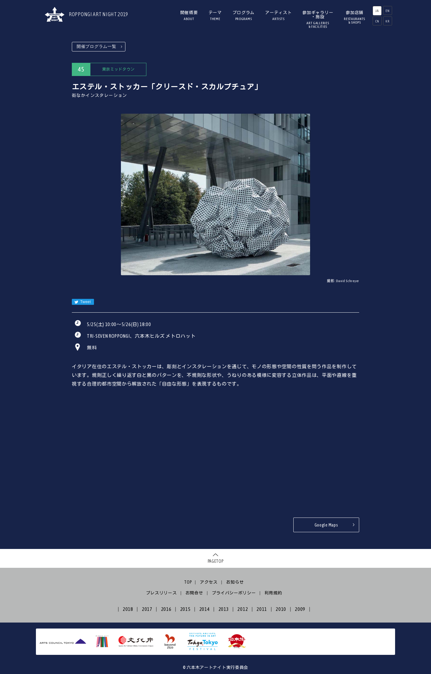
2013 (223, 609)
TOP (188, 582)
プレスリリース (161, 593)
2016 (166, 609)
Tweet (82, 302)
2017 (147, 609)
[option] (215, 194)
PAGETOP (216, 561)
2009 (300, 609)
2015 (185, 609)
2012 (242, 609)
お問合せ (194, 593)
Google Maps (326, 524)
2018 (128, 609)
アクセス (209, 582)
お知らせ (235, 582)
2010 (281, 609)
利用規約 (273, 593)
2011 (262, 609)
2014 (204, 609)
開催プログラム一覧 (96, 46)
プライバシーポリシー (234, 593)
